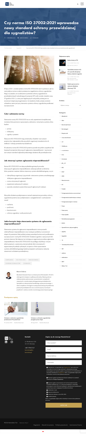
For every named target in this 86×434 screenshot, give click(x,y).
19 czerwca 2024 (8, 323)
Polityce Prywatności (58, 380)
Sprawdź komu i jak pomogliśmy (70, 228)
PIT (62, 185)
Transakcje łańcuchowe (67, 245)
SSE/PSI (64, 232)
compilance (9, 260)
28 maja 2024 (34, 323)
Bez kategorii (65, 130)
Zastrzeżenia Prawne (76, 426)
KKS (63, 168)
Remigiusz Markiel (72, 94)
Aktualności (64, 117)
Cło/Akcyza (64, 147)
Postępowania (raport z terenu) (69, 202)
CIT (62, 143)
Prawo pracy (65, 211)
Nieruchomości (65, 181)
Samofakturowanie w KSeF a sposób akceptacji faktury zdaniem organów (75, 73)
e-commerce (65, 151)
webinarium (65, 258)
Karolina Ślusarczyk (19, 323)
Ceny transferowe (66, 138)
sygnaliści (27, 264)
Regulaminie (61, 373)
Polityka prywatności (61, 426)
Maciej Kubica (73, 66)
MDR (63, 177)
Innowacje (64, 160)
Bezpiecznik (65, 134)
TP (62, 241)
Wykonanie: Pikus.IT (23, 423)
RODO (63, 224)
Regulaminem (67, 368)
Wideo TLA (64, 267)
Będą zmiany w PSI (73, 61)
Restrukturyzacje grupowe (68, 220)
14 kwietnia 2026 (74, 77)
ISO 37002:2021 (21, 260)
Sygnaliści (35, 38)
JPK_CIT (64, 164)
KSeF (63, 172)
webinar (64, 254)
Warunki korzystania (48, 426)
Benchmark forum (66, 125)
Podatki (63, 190)
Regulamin (37, 426)
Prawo (63, 207)
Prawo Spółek (65, 215)
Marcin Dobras (24, 38)
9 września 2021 (11, 38)
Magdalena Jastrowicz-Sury (73, 80)
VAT (63, 250)
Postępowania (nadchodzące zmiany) (71, 198)
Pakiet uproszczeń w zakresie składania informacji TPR (73, 87)
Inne (63, 155)
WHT (63, 262)
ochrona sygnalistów (13, 264)
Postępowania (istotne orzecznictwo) (71, 194)
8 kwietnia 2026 (74, 92)
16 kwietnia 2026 (74, 64)
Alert (63, 121)
